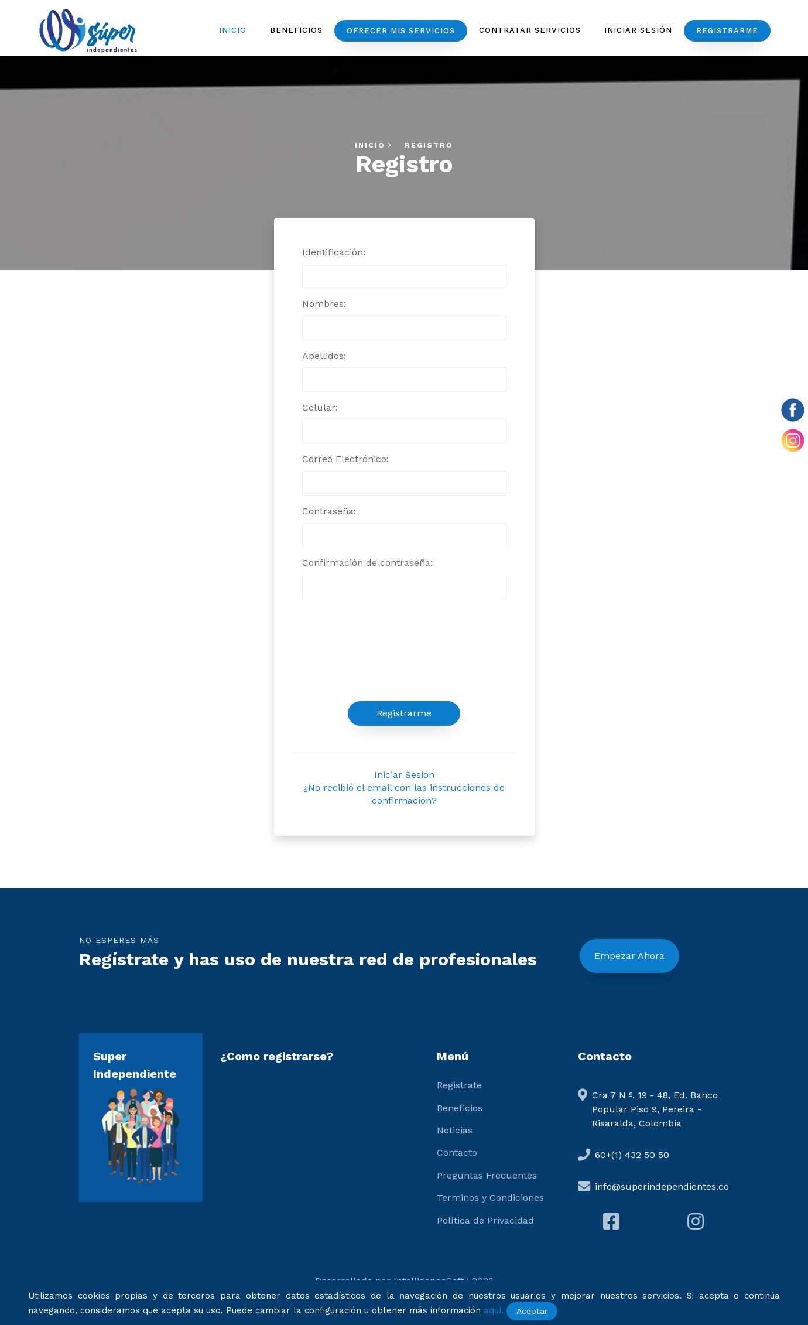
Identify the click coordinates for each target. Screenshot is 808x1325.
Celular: (320, 407)
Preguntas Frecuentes (487, 1175)
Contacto (457, 1152)
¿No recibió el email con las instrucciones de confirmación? (404, 794)
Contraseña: (329, 511)
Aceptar (531, 1311)
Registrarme (727, 30)
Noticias (455, 1130)
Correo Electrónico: (345, 459)
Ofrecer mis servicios (401, 30)
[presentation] (404, 650)
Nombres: (324, 303)
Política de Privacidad (485, 1220)
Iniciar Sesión (638, 30)
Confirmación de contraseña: (367, 562)
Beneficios (296, 30)
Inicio (232, 30)
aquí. (494, 1310)
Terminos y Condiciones (490, 1197)
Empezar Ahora (629, 955)
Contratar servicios (530, 30)
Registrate (459, 1085)
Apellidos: (324, 355)
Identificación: (333, 252)
